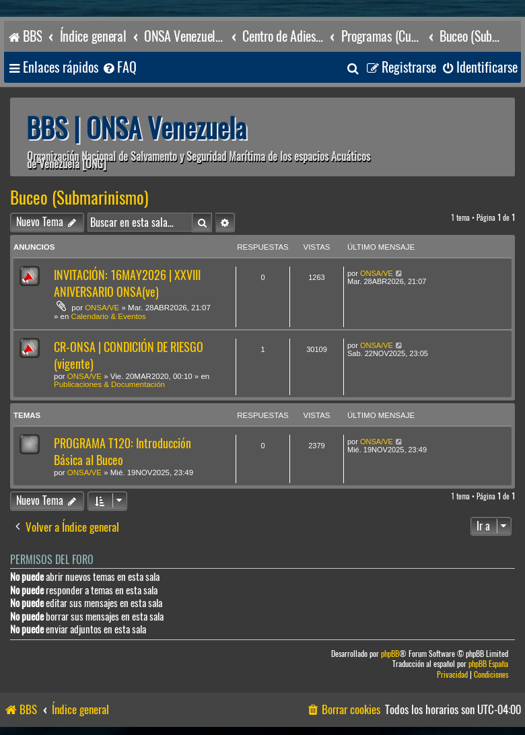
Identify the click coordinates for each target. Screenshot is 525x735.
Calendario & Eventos (108, 316)
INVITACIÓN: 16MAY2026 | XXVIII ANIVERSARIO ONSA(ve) (127, 283)
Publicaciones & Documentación (109, 384)
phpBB (390, 654)
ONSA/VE (102, 308)
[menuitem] (119, 68)
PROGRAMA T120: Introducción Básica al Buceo (122, 451)
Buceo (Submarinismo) (79, 197)
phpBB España (488, 664)
